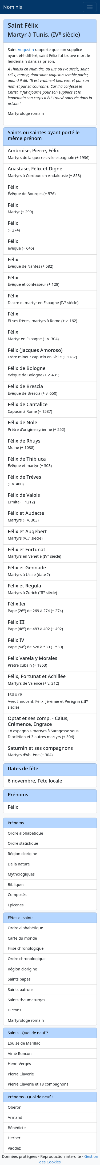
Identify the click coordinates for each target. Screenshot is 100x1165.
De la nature (19, 864)
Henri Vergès (19, 1063)
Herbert (15, 1137)
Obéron (14, 1107)
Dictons (14, 1009)
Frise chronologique (25, 948)
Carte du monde (22, 938)
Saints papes (19, 979)
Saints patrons (21, 989)
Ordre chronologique (27, 958)
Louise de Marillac (24, 1043)
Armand (15, 1117)
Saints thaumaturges (26, 999)
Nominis (12, 7)
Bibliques (16, 884)
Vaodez (14, 1148)
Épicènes (16, 904)
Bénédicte (17, 1127)
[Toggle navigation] (90, 7)
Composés (17, 894)
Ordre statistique (23, 843)
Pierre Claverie (21, 1073)
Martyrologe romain (26, 1020)
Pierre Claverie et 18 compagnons (38, 1084)
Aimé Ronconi (20, 1053)
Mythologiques (21, 874)
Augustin (26, 49)
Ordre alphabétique (25, 833)
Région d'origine (22, 853)
